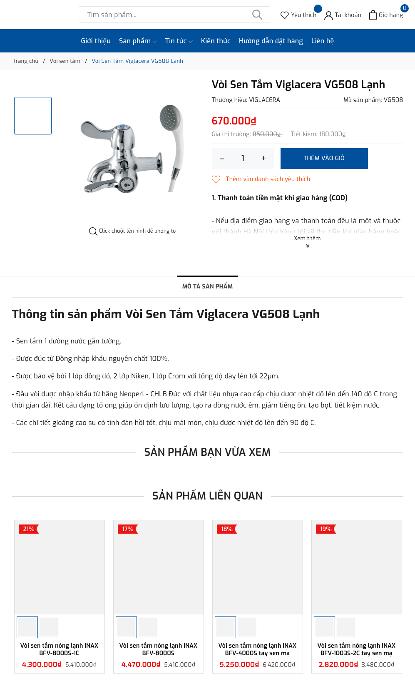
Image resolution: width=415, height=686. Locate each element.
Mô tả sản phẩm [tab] (207, 287)
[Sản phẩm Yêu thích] (298, 14)
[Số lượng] (243, 158)
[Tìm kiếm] (257, 14)
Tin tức (179, 41)
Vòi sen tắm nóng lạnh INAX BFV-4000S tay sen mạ (258, 649)
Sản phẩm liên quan (207, 496)
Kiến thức (216, 41)
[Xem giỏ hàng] (386, 15)
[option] (133, 153)
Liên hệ (322, 41)
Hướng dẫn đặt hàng (271, 41)
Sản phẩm (138, 41)
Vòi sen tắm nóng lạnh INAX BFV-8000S (158, 649)
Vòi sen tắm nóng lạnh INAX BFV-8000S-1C (59, 649)
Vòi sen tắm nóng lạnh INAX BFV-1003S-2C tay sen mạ (357, 649)
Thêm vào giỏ (324, 158)
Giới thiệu (96, 41)
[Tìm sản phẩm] (174, 14)
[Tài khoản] (342, 14)
